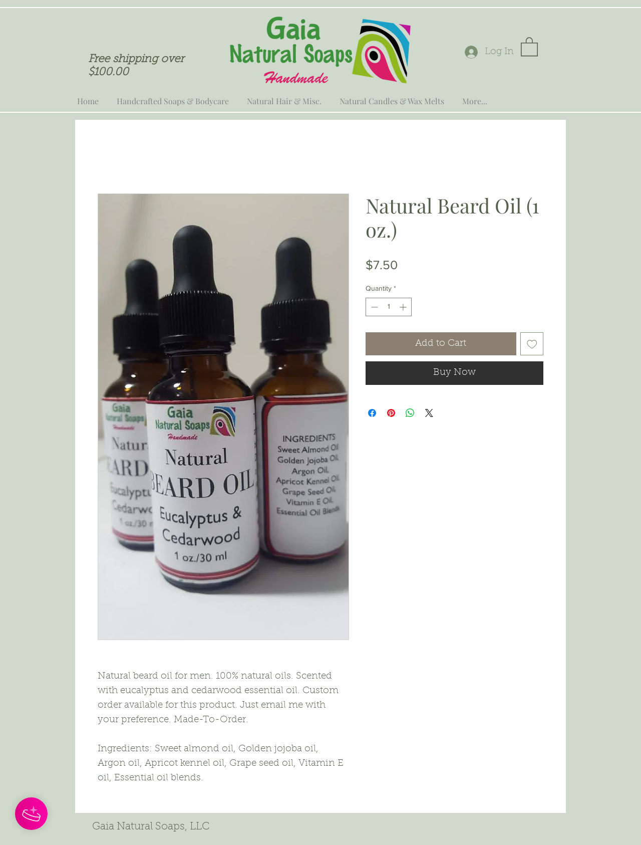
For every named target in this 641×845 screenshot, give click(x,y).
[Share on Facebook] (372, 413)
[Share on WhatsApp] (410, 413)
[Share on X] (429, 413)
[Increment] (404, 307)
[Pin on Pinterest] (391, 413)
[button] (529, 46)
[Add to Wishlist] (532, 344)
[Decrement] (373, 307)
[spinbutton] (389, 307)
